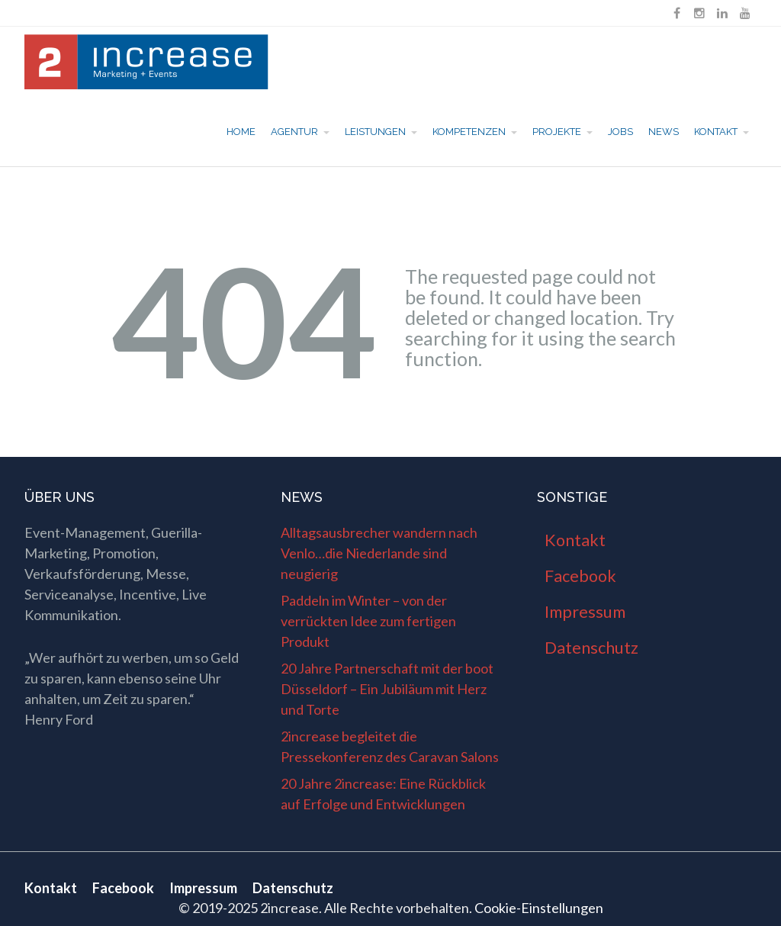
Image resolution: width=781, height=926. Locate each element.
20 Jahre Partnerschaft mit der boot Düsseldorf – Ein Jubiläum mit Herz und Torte (387, 689)
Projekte (556, 131)
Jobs (620, 131)
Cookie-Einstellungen (538, 907)
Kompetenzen (469, 131)
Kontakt (716, 131)
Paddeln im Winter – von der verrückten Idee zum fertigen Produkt (368, 621)
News (663, 131)
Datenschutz (591, 648)
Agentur (294, 131)
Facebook (580, 576)
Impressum (585, 612)
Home (241, 131)
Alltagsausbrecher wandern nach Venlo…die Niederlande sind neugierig (379, 553)
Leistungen (375, 131)
